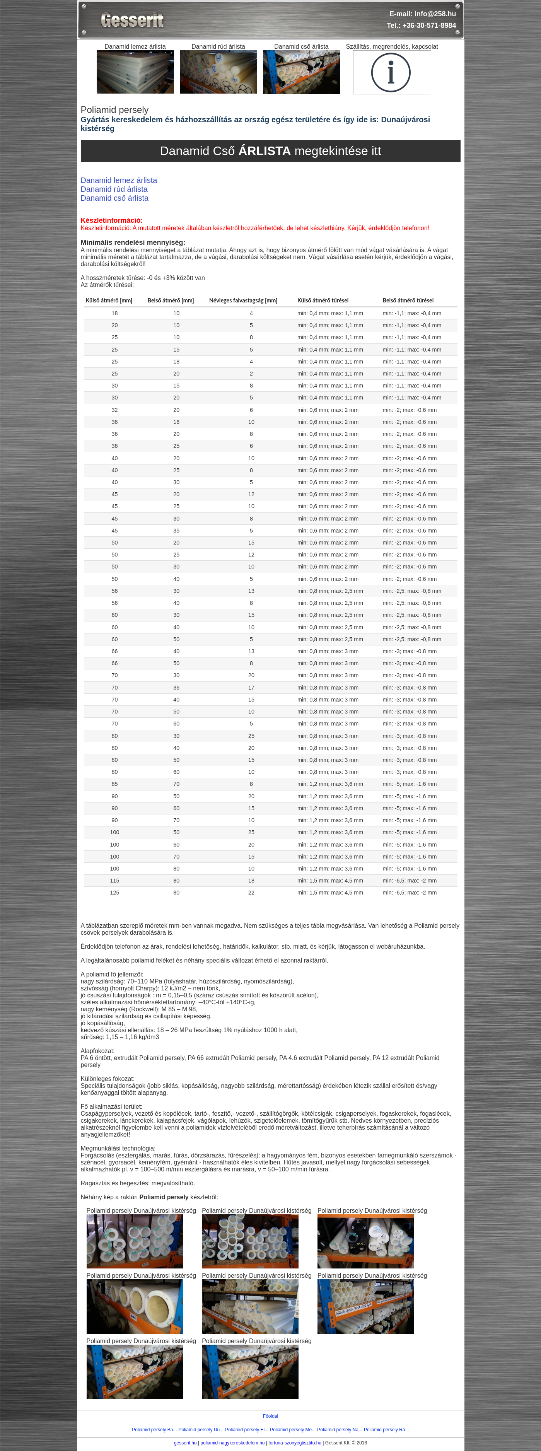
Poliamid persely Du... (201, 1429)
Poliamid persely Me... (293, 1429)
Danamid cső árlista (115, 198)
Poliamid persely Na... (339, 1429)
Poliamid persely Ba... (154, 1429)
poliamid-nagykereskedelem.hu (232, 1443)
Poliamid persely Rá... (386, 1429)
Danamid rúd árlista (114, 189)
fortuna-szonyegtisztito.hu (294, 1443)
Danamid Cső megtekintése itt (270, 151)
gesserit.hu (185, 1443)
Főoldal (270, 1416)
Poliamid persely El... (246, 1429)
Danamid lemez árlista (119, 180)
